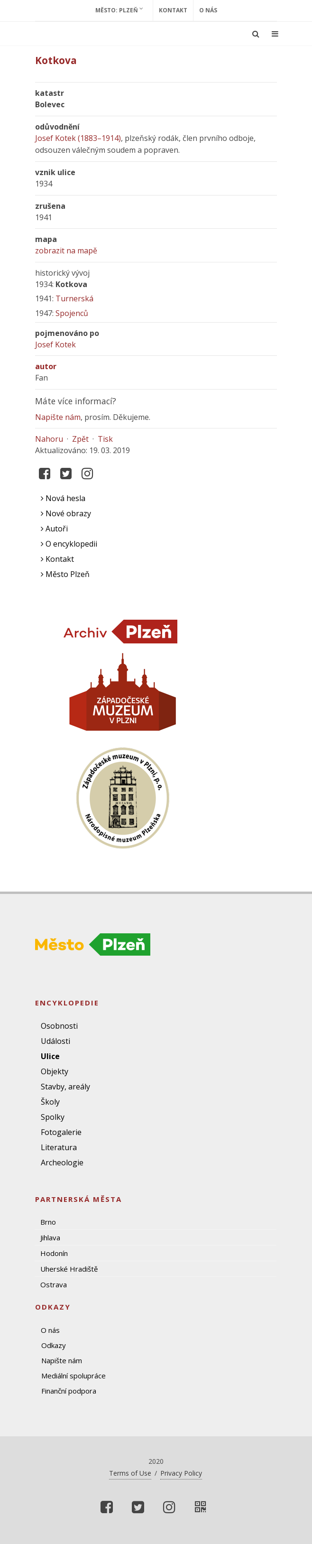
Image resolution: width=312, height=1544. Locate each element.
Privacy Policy (181, 1473)
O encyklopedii (69, 544)
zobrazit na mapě (66, 250)
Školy (50, 1102)
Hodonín (54, 1253)
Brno (48, 1222)
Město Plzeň (65, 574)
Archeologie (62, 1162)
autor (45, 366)
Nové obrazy (66, 513)
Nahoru (49, 439)
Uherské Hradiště (69, 1269)
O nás (208, 10)
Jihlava (50, 1237)
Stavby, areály (65, 1086)
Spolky (52, 1117)
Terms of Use (130, 1473)
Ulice (50, 1056)
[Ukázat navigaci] (275, 34)
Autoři (54, 528)
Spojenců (71, 313)
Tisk (105, 439)
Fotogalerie (61, 1132)
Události (55, 1041)
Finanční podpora (68, 1390)
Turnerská (74, 298)
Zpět (80, 439)
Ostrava (53, 1284)
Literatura (59, 1147)
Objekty (54, 1071)
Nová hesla (63, 498)
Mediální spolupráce (73, 1375)
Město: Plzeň (119, 10)
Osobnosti (59, 1026)
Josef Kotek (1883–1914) (78, 138)
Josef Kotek (55, 344)
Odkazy (53, 1345)
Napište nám (58, 417)
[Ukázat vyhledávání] (256, 34)
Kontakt (173, 10)
